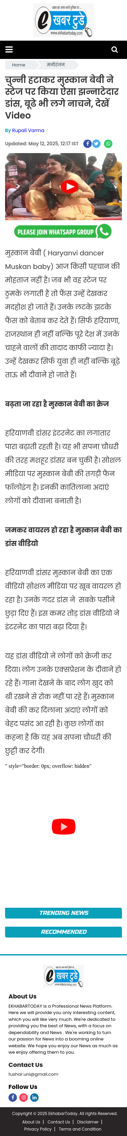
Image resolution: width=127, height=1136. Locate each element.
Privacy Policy (37, 1129)
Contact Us (25, 1064)
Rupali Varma (28, 130)
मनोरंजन (56, 65)
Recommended (63, 931)
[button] (9, 50)
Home (18, 65)
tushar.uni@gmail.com (33, 1074)
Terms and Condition (80, 1129)
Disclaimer (88, 1122)
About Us (22, 996)
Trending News (63, 913)
